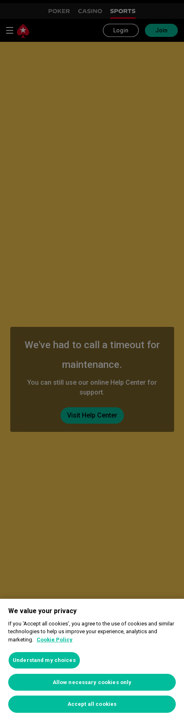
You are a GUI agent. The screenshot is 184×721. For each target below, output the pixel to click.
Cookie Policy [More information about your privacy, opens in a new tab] (54, 640)
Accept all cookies (92, 704)
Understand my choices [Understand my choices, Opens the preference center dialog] (44, 660)
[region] (92, 660)
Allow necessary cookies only (92, 682)
